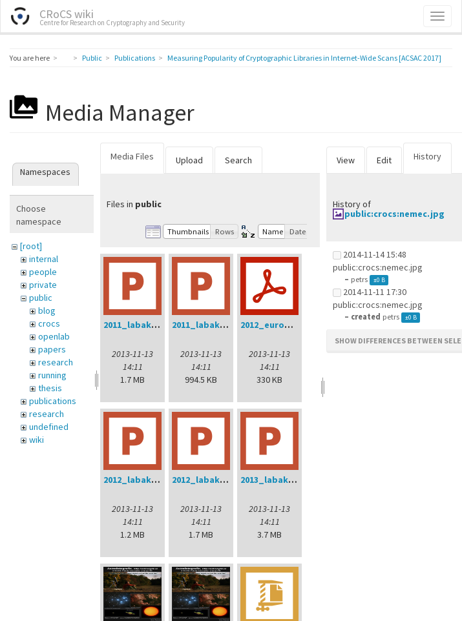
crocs (49, 323)
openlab (54, 336)
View (346, 160)
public (40, 297)
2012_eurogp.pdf (277, 325)
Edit (384, 160)
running (52, 375)
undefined (48, 427)
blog (47, 310)
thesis (50, 388)
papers (52, 349)
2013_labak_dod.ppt (285, 479)
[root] (31, 246)
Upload (189, 160)
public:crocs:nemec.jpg (394, 213)
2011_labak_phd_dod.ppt (159, 325)
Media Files (132, 156)
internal (43, 259)
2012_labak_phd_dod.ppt (228, 479)
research (55, 362)
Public (92, 58)
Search (238, 160)
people (43, 272)
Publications (134, 58)
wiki (36, 439)
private (43, 284)
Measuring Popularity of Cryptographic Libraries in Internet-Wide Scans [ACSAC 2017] (304, 58)
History (427, 156)
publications (52, 401)
